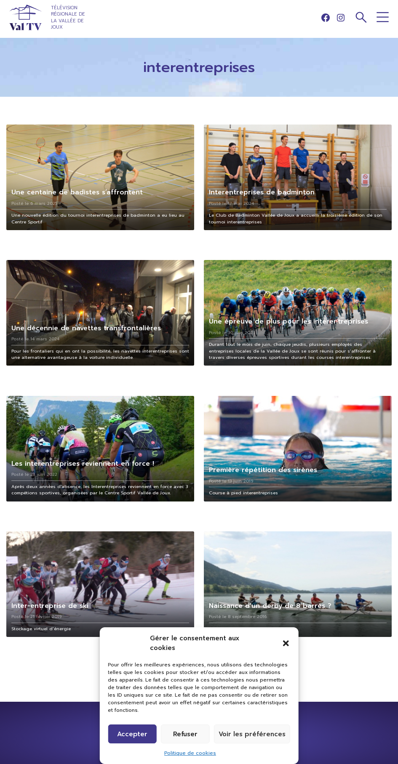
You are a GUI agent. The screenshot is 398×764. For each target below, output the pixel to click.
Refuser (185, 734)
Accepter (132, 734)
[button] (286, 643)
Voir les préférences (252, 734)
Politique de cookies (190, 753)
